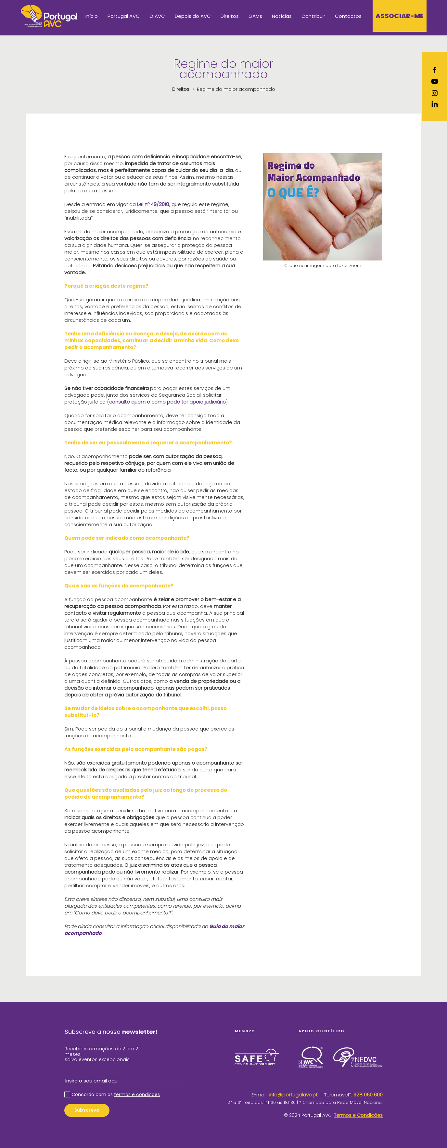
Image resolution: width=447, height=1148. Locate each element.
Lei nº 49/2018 (153, 204)
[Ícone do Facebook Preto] (435, 70)
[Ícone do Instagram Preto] (435, 93)
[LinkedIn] (435, 105)
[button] (124, 16)
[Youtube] (435, 81)
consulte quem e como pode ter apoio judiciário (167, 401)
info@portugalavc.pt (293, 1094)
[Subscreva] (86, 1110)
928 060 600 (368, 1094)
